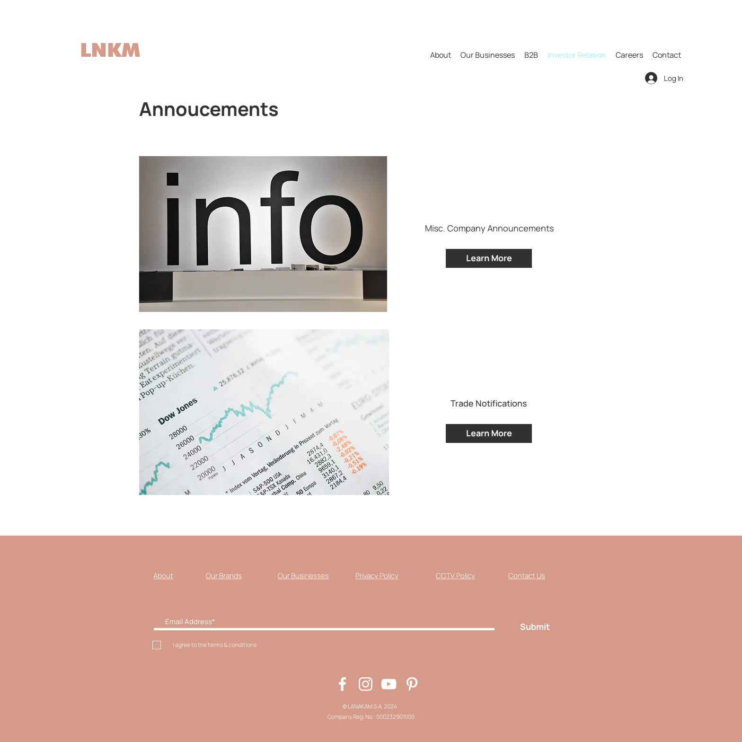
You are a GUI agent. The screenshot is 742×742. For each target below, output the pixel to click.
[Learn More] (489, 258)
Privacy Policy (376, 576)
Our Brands (224, 576)
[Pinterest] (412, 684)
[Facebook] (342, 684)
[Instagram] (365, 684)
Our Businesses (303, 576)
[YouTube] (389, 684)
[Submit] (535, 627)
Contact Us (526, 576)
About (163, 576)
